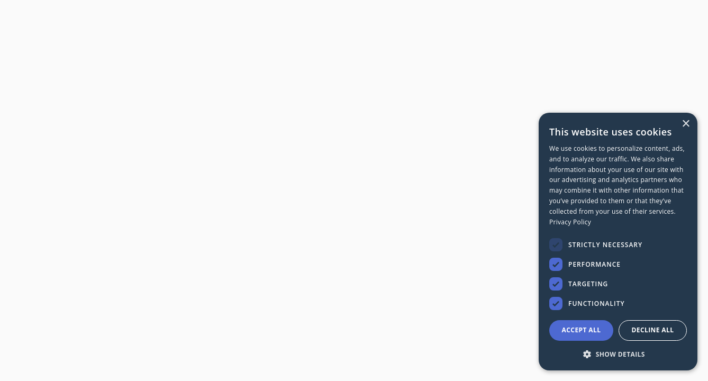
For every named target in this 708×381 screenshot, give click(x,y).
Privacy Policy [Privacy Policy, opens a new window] (570, 221)
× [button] (685, 124)
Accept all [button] (581, 329)
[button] (618, 354)
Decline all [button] (653, 329)
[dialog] (618, 241)
